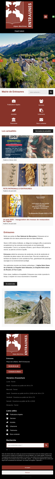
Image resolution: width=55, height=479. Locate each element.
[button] (46, 17)
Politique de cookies (26, 476)
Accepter (27, 467)
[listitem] (14, 102)
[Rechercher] (51, 92)
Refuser (27, 472)
